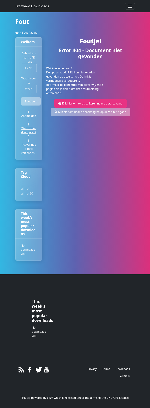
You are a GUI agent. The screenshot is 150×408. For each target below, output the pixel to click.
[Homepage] (17, 32)
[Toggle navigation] (130, 6)
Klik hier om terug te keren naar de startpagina (90, 103)
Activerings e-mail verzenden (28, 149)
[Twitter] (38, 370)
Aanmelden (28, 116)
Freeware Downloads (32, 6)
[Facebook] (29, 370)
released (70, 398)
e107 (50, 398)
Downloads (123, 369)
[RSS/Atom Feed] (21, 370)
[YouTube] (46, 370)
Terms (106, 369)
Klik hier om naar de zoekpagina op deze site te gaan (90, 112)
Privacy (92, 369)
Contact (125, 376)
